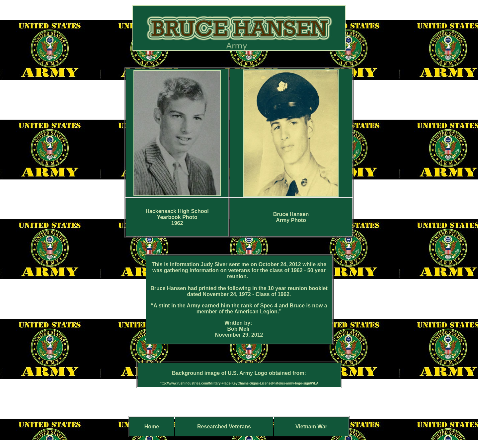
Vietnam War (311, 426)
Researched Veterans (224, 426)
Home (151, 426)
